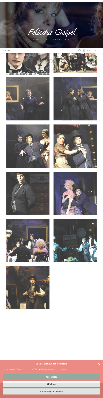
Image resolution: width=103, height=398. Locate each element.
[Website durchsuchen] (95, 51)
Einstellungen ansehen (51, 391)
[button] (99, 363)
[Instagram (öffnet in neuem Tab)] (84, 50)
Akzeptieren (51, 376)
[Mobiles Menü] (7, 50)
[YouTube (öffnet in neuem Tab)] (88, 50)
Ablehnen (51, 384)
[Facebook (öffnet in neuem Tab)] (79, 50)
